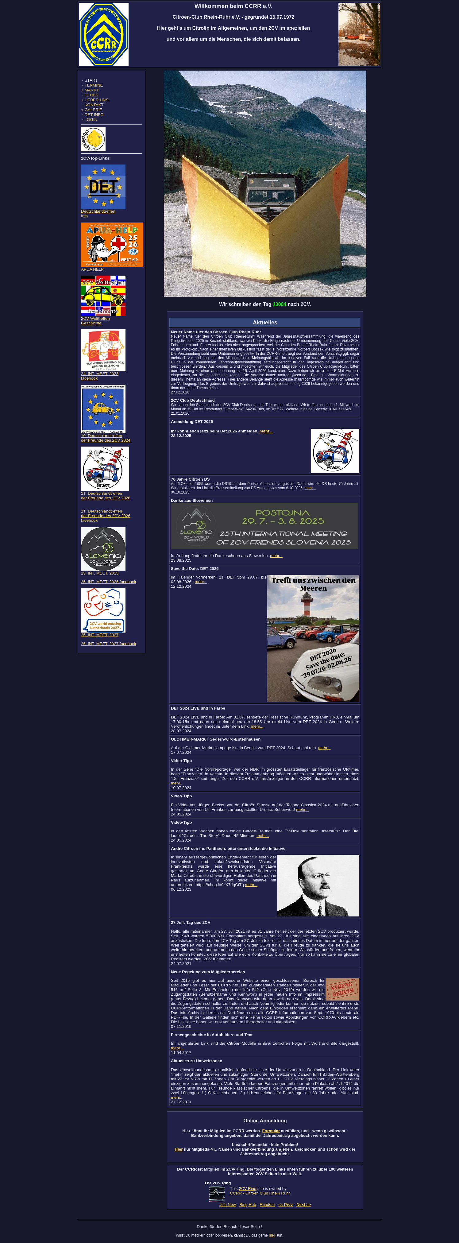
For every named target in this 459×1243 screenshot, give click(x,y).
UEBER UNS (94, 103)
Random (267, 1204)
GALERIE (91, 114)
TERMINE (92, 86)
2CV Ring (247, 1188)
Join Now (227, 1204)
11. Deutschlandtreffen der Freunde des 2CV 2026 (105, 499)
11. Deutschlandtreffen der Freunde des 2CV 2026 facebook (105, 521)
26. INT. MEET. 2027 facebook (108, 649)
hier (272, 1235)
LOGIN (89, 125)
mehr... (266, 431)
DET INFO (92, 119)
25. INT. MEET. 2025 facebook (108, 587)
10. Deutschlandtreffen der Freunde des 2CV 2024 (105, 441)
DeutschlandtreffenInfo (103, 217)
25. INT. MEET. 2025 (103, 577)
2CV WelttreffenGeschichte (103, 324)
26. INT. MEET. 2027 (103, 638)
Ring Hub (247, 1204)
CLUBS (89, 97)
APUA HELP (112, 273)
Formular (271, 1131)
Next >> (303, 1204)
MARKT (90, 92)
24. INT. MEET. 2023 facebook (103, 379)
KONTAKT (92, 108)
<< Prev (285, 1204)
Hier (179, 1149)
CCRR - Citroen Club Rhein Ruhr (260, 1193)
